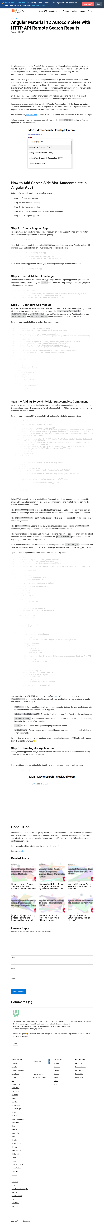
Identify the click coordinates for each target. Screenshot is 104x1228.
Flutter (14, 1098)
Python (90, 11)
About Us (78, 1063)
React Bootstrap (17, 1164)
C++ (13, 1081)
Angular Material (18, 1070)
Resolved (15, 1171)
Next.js (14, 1140)
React (14, 1161)
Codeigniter (16, 1084)
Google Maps (16, 1109)
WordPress (15, 1203)
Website (14, 979)
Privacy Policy (80, 1067)
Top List (14, 1192)
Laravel (82, 11)
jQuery (14, 1126)
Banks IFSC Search (39, 1077)
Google (14, 1102)
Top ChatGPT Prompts (20, 1189)
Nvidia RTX (43, 11)
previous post (31, 115)
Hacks (14, 1112)
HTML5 (14, 1116)
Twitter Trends (38, 1074)
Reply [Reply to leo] (15, 1043)
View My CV (87, 4)
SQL (13, 1178)
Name (13, 957)
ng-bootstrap (16, 1143)
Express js (15, 1091)
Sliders (14, 1175)
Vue (13, 1199)
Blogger (14, 1077)
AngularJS (15, 1074)
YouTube (15, 1206)
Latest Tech (16, 1133)
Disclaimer (79, 1070)
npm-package (16, 1150)
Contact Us (79, 1074)
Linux (13, 1136)
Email (14, 968)
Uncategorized (17, 1196)
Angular (14, 18)
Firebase (66, 11)
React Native (16, 1168)
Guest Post (79, 1077)
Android (74, 11)
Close (98, 4)
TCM (13, 1185)
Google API (16, 1105)
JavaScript (53, 11)
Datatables (15, 1088)
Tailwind (15, 1182)
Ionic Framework (18, 1119)
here (56, 696)
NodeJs (14, 1147)
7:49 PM (88, 1021)
